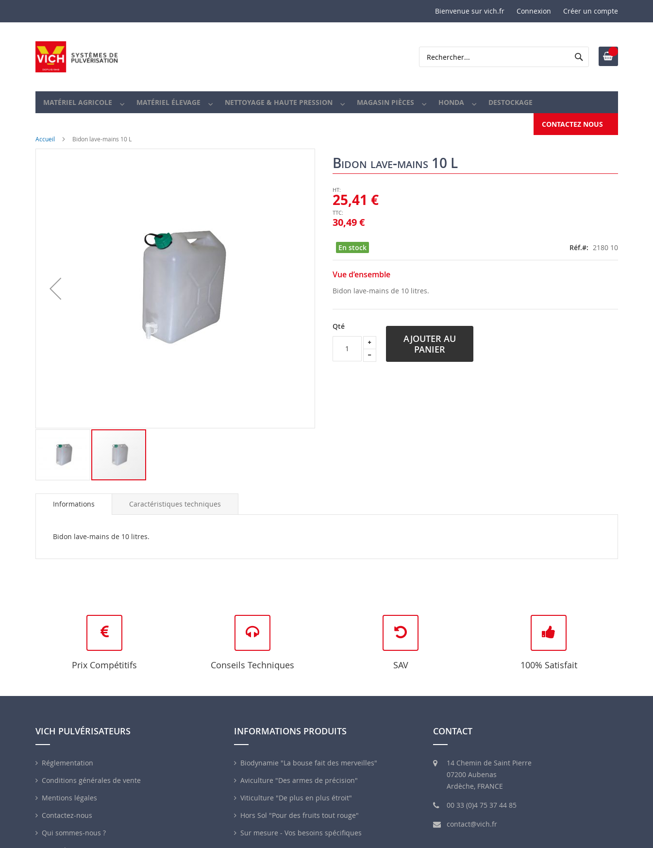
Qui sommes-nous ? (74, 821)
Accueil (45, 127)
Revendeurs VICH (70, 838)
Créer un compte (590, 11)
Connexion (534, 11)
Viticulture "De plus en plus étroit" (296, 786)
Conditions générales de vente (91, 768)
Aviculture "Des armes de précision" (299, 768)
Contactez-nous (67, 803)
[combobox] (504, 57)
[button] (55, 276)
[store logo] (76, 56)
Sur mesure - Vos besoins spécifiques (301, 821)
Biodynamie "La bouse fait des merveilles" (308, 751)
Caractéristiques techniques (175, 492)
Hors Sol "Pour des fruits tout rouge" (299, 803)
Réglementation (67, 751)
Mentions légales (69, 786)
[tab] (73, 492)
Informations (74, 492)
